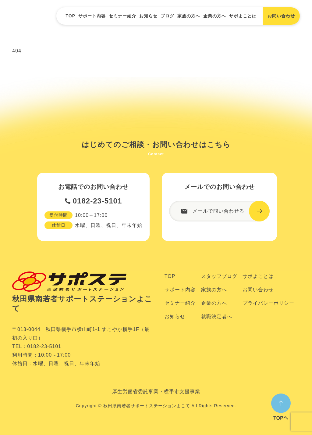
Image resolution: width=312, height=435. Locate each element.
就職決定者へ (216, 316)
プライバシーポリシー (268, 303)
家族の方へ (188, 15)
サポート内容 (92, 15)
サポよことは (243, 15)
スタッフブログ (219, 276)
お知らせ (148, 15)
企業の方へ (214, 15)
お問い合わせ (258, 289)
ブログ (167, 15)
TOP (70, 15)
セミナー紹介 (122, 15)
